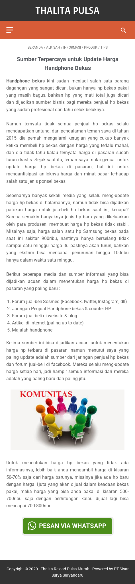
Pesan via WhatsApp (72, 525)
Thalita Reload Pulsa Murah (65, 569)
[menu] (9, 30)
